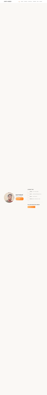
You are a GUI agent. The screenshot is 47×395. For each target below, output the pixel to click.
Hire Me (41, 1)
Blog (38, 1)
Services (26, 1)
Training (34, 1)
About (23, 1)
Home (20, 1)
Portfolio (30, 1)
